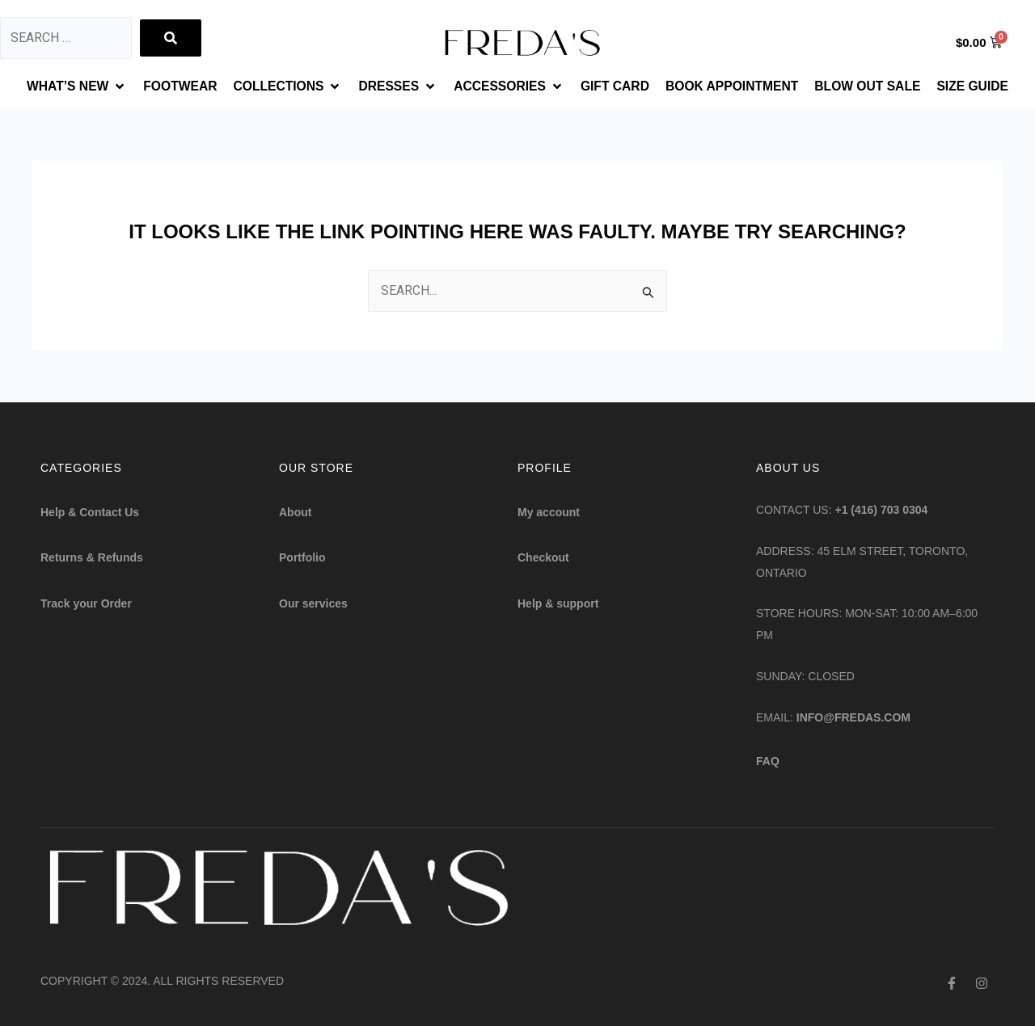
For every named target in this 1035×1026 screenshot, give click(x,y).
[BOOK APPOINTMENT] (735, 86)
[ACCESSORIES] (508, 86)
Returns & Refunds (91, 558)
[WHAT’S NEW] (69, 86)
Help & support (558, 604)
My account (549, 513)
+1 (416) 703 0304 (881, 510)
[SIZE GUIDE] (981, 86)
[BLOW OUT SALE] (874, 86)
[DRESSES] (395, 86)
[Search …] (66, 38)
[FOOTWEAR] (173, 86)
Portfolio (302, 558)
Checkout (543, 558)
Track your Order (86, 604)
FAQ (767, 761)
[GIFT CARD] (615, 86)
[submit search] (170, 38)
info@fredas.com (853, 717)
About (295, 513)
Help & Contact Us (89, 513)
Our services (313, 604)
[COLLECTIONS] (284, 86)
